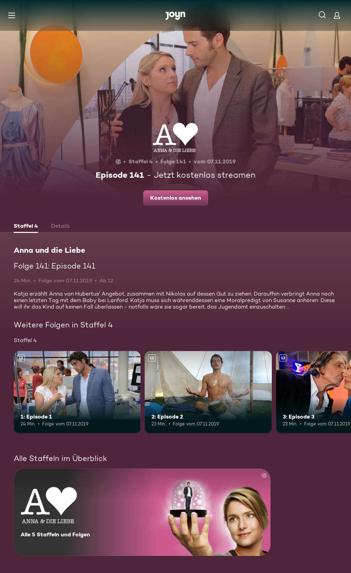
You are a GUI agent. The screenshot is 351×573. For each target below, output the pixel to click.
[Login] (337, 15)
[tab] (25, 227)
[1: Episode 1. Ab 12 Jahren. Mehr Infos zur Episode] (77, 392)
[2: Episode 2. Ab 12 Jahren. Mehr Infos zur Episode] (208, 392)
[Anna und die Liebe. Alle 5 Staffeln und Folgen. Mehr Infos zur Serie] (142, 512)
